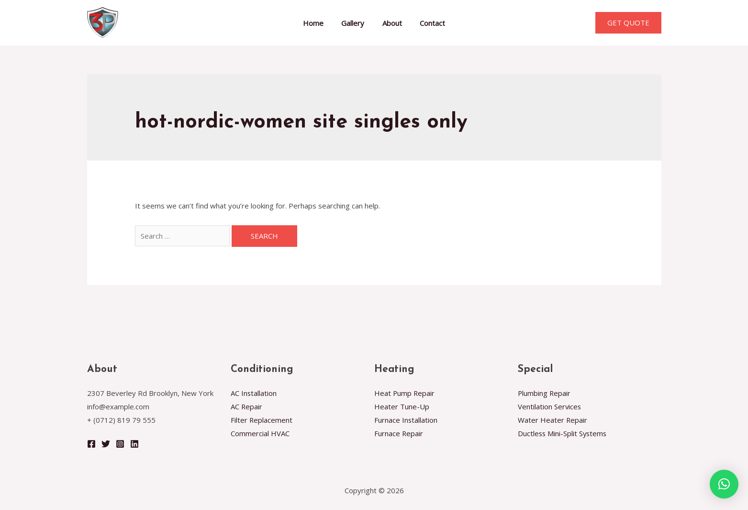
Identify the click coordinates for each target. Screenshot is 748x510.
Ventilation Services (550, 406)
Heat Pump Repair (404, 393)
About (390, 23)
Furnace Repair (399, 433)
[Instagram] (120, 444)
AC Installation (254, 393)
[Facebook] (91, 444)
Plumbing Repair (544, 393)
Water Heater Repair (553, 420)
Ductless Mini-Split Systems (563, 433)
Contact (427, 23)
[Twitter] (105, 444)
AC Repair (247, 406)
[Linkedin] (134, 444)
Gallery (354, 23)
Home (318, 23)
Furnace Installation (406, 420)
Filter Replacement (262, 420)
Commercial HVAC (260, 433)
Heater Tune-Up (401, 406)
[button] (724, 484)
